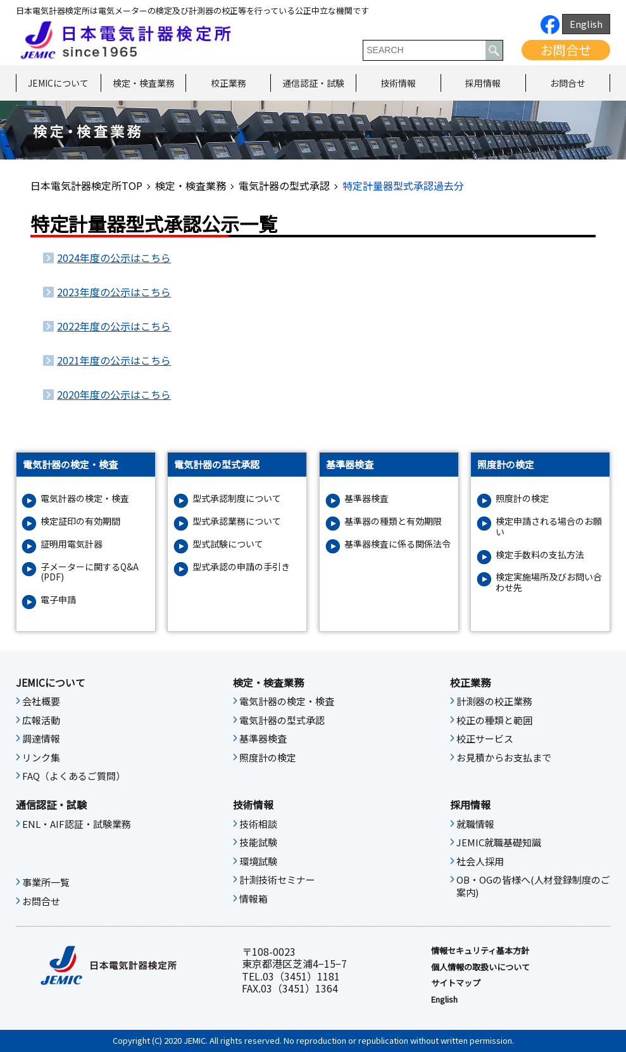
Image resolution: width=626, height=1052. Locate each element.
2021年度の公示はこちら (114, 360)
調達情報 (41, 738)
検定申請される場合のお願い (549, 526)
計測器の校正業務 (494, 701)
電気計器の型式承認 (284, 185)
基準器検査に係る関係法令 (397, 544)
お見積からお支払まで (503, 757)
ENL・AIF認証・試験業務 (76, 824)
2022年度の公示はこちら (114, 326)
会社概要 (41, 701)
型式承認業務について (236, 521)
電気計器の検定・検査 (85, 498)
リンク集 (41, 757)
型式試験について (227, 544)
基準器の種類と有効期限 (393, 521)
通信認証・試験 (313, 83)
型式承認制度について (236, 498)
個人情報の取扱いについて (480, 967)
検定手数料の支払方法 (540, 554)
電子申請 (58, 599)
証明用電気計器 (72, 544)
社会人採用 (480, 861)
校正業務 (228, 83)
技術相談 (258, 824)
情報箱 (253, 898)
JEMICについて (58, 83)
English (586, 23)
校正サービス (484, 738)
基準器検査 (366, 498)
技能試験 (258, 842)
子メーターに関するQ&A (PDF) (90, 572)
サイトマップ (455, 983)
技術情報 (398, 83)
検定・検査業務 (144, 83)
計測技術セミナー (277, 880)
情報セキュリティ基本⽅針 (480, 951)
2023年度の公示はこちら (114, 291)
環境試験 (258, 861)
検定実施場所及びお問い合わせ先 (549, 582)
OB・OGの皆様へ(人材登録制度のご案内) (533, 886)
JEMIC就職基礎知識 (498, 842)
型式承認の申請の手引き (241, 566)
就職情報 (475, 824)
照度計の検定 (522, 498)
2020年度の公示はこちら (114, 394)
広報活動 (41, 720)
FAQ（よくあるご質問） (73, 776)
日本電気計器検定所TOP (86, 185)
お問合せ (566, 50)
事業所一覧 (46, 882)
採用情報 (483, 83)
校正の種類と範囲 (494, 720)
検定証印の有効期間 (80, 521)
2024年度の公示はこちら (114, 257)
